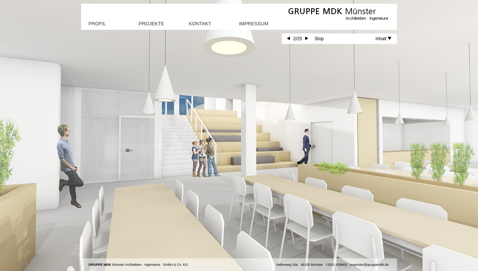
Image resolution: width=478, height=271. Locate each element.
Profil (97, 23)
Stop (319, 38)
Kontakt (200, 23)
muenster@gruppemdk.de (369, 265)
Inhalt (383, 38)
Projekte (151, 23)
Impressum (253, 23)
